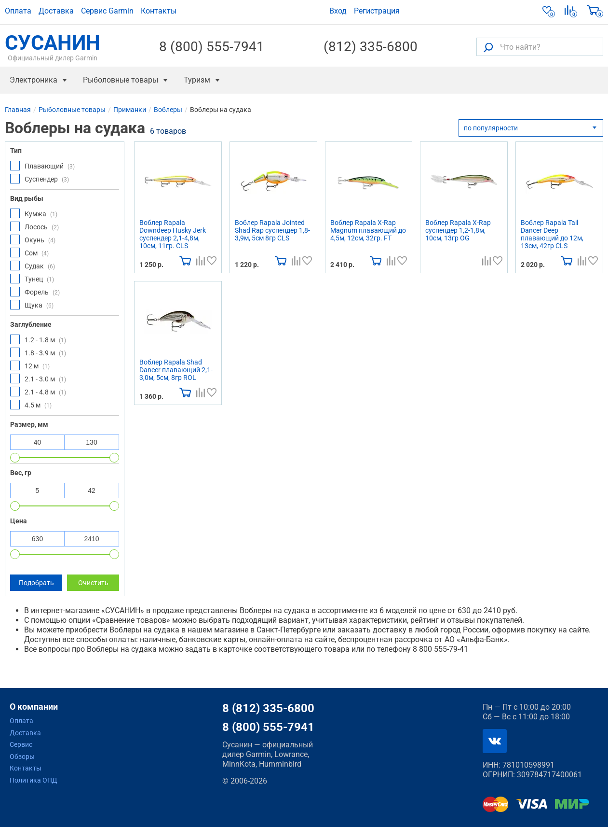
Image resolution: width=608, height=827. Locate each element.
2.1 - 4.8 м (38, 391)
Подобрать (36, 583)
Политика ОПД (33, 780)
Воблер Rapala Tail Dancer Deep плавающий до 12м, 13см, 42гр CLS (552, 234)
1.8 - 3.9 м (38, 352)
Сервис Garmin (107, 10)
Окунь (32, 239)
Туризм (197, 79)
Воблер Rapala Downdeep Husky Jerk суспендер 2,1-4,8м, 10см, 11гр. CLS (172, 234)
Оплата (18, 10)
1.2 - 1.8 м (38, 339)
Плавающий (42, 165)
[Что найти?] (539, 47)
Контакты (158, 10)
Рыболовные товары (120, 79)
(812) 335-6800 (371, 47)
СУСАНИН (52, 47)
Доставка (56, 10)
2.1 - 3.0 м (38, 378)
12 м (30, 365)
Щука (32, 304)
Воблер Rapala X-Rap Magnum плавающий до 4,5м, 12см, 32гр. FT (368, 230)
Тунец (32, 278)
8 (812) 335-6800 (268, 708)
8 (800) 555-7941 (211, 47)
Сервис (21, 744)
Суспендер (39, 178)
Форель (35, 291)
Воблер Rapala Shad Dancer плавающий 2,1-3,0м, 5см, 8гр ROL (176, 369)
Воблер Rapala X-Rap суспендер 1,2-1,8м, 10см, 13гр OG (458, 230)
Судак (32, 265)
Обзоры (22, 756)
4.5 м (31, 404)
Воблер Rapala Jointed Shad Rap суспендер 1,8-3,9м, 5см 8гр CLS (272, 230)
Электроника (33, 79)
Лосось (34, 226)
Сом (29, 252)
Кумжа (33, 213)
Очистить (93, 583)
